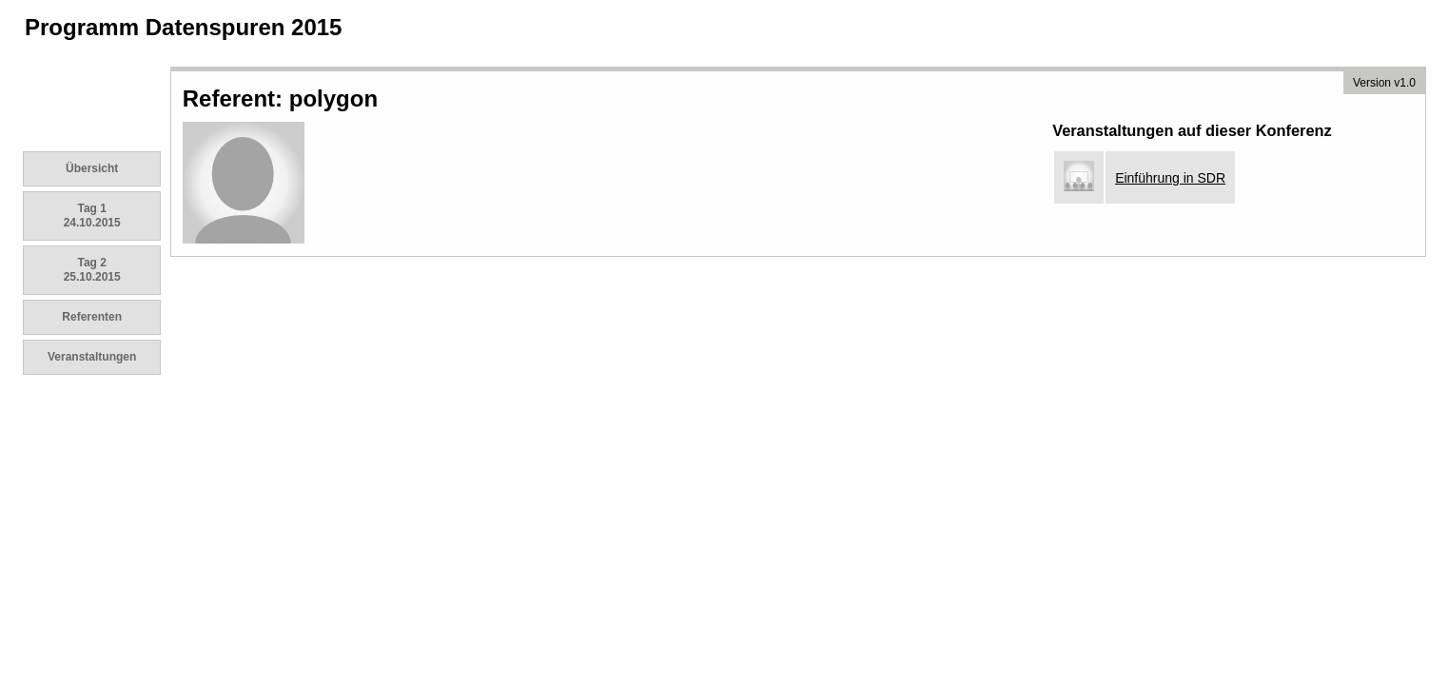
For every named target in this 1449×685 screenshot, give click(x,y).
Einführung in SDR (1170, 178)
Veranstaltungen (92, 356)
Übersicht (92, 168)
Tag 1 (92, 215)
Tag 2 (92, 270)
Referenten (92, 316)
